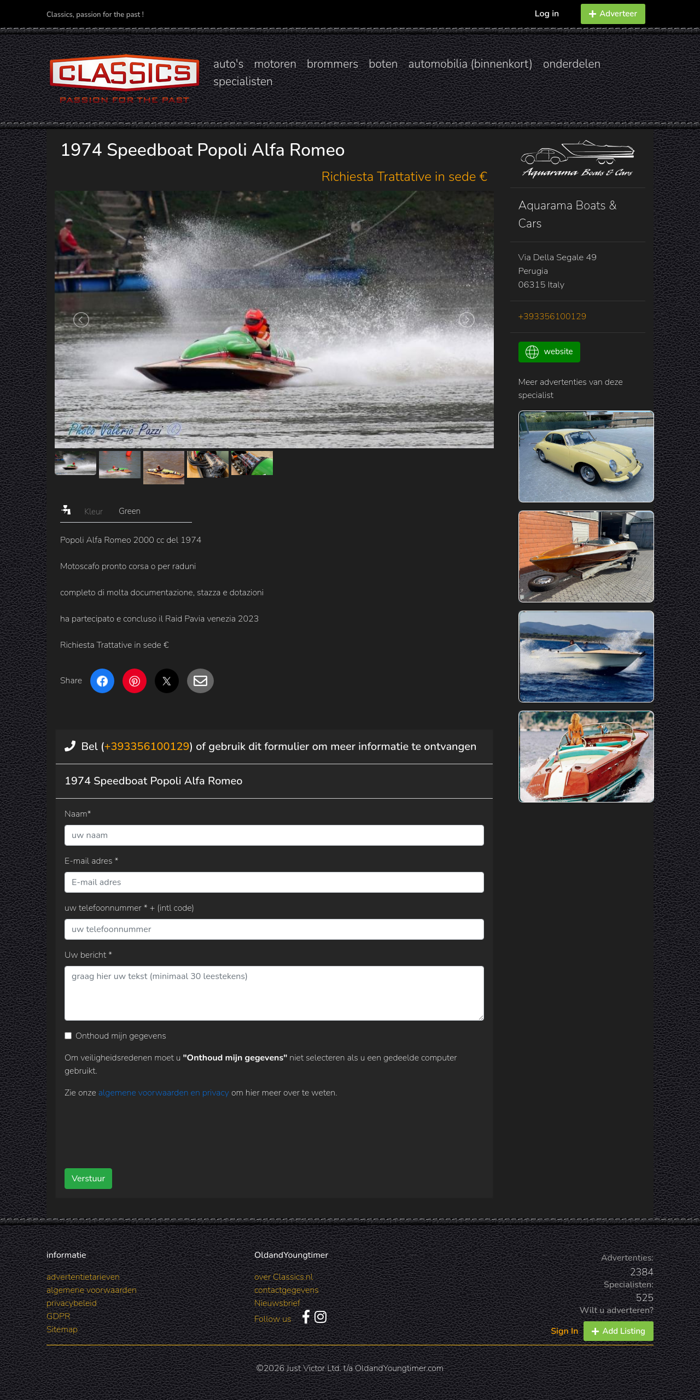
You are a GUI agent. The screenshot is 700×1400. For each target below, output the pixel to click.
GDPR (58, 1316)
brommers (332, 64)
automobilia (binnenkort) (471, 64)
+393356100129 (146, 746)
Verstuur (88, 1179)
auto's (228, 64)
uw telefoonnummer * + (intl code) (129, 908)
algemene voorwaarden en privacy (164, 1093)
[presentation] (256, 1129)
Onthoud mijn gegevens (120, 1036)
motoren (275, 64)
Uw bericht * (88, 955)
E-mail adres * (92, 861)
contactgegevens (286, 1290)
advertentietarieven (83, 1277)
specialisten (243, 81)
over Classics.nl (283, 1277)
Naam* (78, 814)
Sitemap (62, 1329)
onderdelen (571, 64)
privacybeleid (71, 1303)
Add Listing (618, 1331)
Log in (547, 14)
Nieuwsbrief (277, 1303)
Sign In (564, 1331)
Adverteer (613, 13)
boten (383, 64)
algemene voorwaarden (91, 1290)
